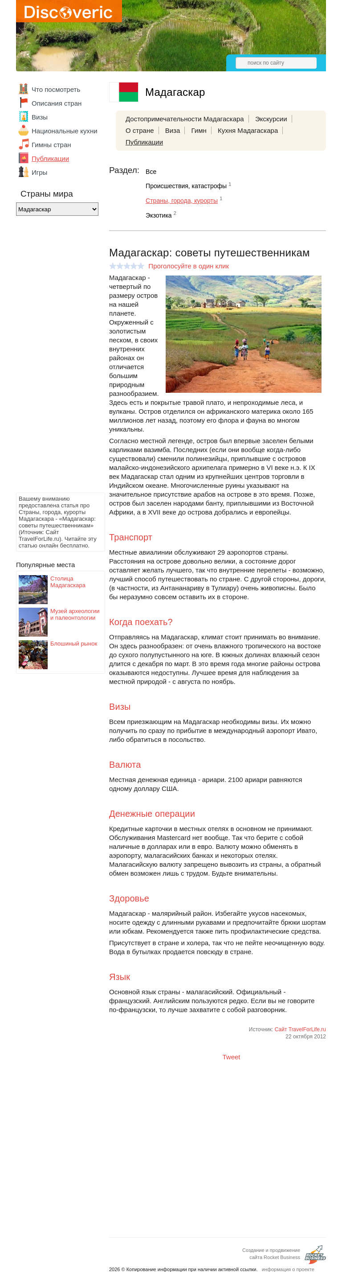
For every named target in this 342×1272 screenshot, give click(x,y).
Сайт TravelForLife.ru (300, 1029)
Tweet (231, 1057)
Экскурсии (271, 119)
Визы (40, 117)
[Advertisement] (51, 356)
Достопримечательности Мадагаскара (185, 119)
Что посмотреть (56, 89)
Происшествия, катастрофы (186, 185)
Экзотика (159, 215)
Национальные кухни (65, 131)
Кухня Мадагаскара (248, 130)
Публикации (50, 158)
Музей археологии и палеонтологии (74, 614)
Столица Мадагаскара (68, 582)
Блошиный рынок (73, 643)
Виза (172, 130)
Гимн (198, 130)
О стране (140, 130)
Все (151, 171)
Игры (39, 172)
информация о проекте (288, 1269)
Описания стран (56, 103)
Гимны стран (51, 144)
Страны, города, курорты (182, 200)
